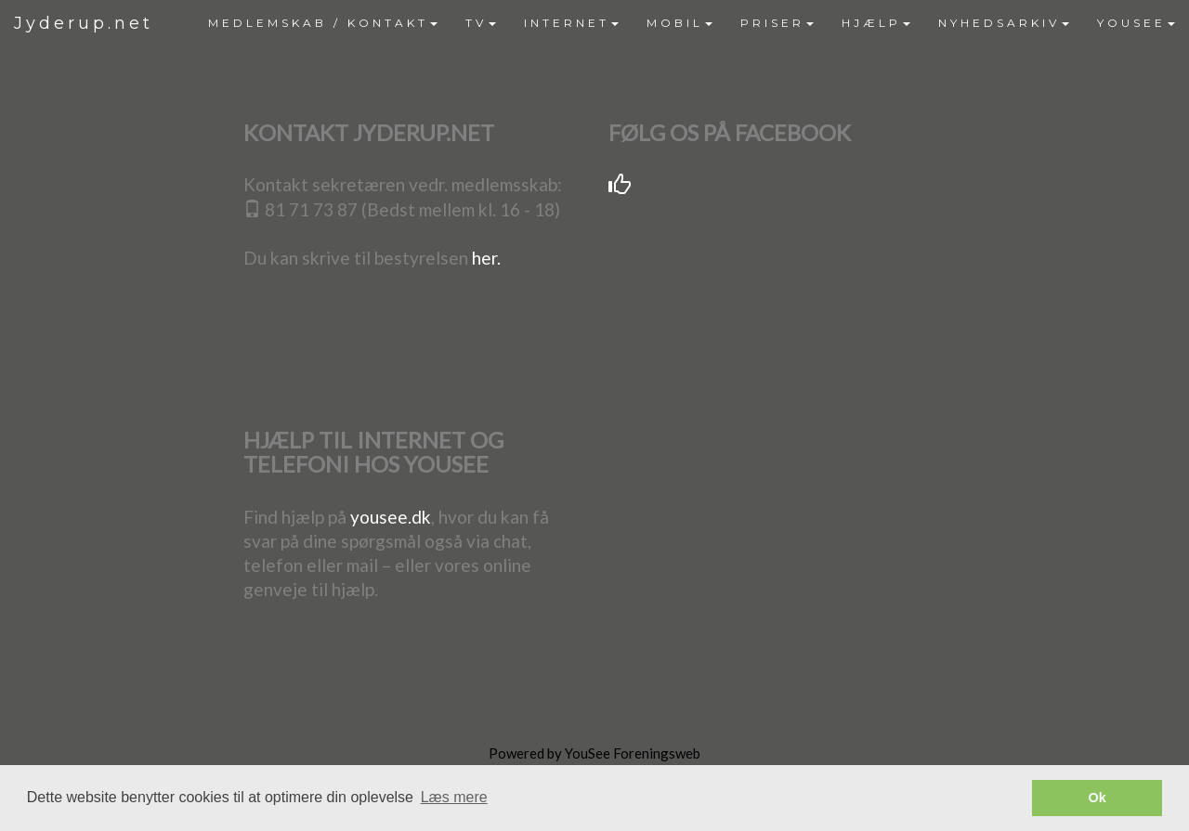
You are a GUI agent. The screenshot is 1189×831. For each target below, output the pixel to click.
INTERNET (571, 23)
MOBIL (679, 23)
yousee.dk (390, 516)
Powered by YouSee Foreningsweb (594, 753)
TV (480, 23)
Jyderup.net (83, 23)
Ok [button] (1097, 797)
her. (486, 257)
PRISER (777, 23)
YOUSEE (1136, 23)
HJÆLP (876, 23)
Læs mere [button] (454, 797)
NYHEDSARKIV (1003, 23)
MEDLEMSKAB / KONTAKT (323, 23)
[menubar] (691, 23)
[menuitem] (322, 23)
